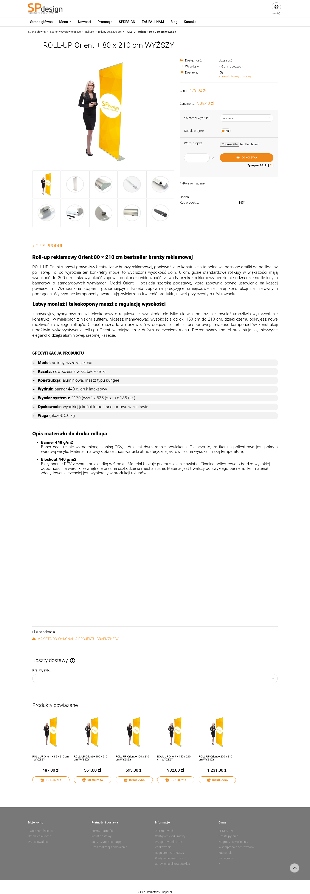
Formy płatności (102, 831)
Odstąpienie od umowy (170, 836)
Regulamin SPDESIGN (169, 852)
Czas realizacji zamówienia (109, 847)
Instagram (225, 858)
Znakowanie (163, 847)
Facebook (225, 852)
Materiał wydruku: (197, 118)
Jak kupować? (164, 831)
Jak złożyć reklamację (106, 841)
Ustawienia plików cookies (172, 863)
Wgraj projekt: (193, 143)
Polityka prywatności (169, 858)
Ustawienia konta (39, 836)
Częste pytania (228, 836)
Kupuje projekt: (194, 130)
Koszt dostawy (101, 836)
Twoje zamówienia (40, 831)
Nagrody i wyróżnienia (233, 841)
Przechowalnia (38, 841)
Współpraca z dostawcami (236, 847)
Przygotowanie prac (168, 841)
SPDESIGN (226, 831)
